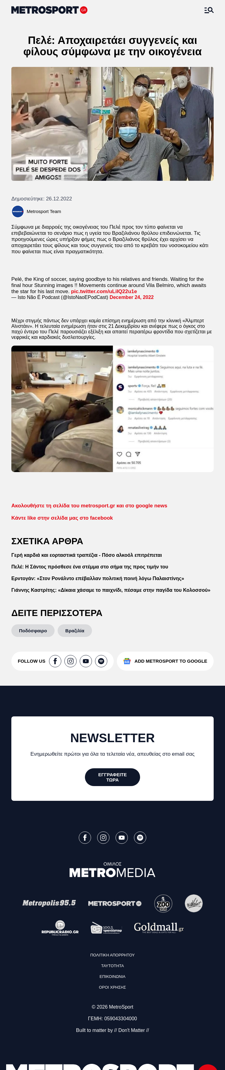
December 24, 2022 (131, 297)
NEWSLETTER (112, 738)
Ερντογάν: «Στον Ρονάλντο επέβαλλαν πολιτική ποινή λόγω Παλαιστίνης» (97, 578)
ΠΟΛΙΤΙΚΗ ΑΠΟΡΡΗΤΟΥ (112, 955)
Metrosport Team (44, 211)
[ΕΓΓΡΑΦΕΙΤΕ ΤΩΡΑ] (112, 777)
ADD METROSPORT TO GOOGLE (171, 661)
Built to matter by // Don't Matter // (112, 1030)
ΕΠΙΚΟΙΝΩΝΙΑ (112, 976)
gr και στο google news (89, 506)
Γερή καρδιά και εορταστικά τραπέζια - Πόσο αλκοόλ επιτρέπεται (86, 555)
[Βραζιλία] (75, 630)
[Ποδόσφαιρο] (33, 630)
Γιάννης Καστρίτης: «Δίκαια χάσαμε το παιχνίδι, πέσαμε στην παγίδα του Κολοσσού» (110, 590)
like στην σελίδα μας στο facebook (62, 518)
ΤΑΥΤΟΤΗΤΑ (112, 965)
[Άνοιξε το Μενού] (209, 10)
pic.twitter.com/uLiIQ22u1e (104, 291)
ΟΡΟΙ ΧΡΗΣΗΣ (112, 987)
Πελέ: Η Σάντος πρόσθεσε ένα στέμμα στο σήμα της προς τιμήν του (89, 566)
